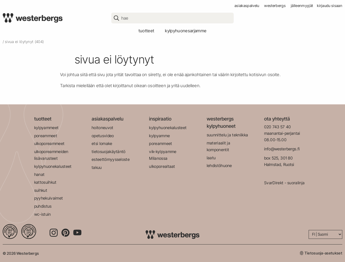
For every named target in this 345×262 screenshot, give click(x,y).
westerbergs (275, 5)
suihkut (40, 190)
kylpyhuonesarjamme (185, 30)
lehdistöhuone (219, 165)
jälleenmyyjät (302, 5)
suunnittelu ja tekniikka (227, 134)
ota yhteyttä (277, 119)
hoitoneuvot (102, 127)
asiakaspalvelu (246, 5)
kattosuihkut (45, 182)
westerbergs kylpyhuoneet (221, 122)
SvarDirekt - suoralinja (284, 182)
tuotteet (146, 30)
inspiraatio (160, 119)
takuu (97, 167)
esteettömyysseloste (111, 159)
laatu (211, 157)
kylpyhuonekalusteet (53, 166)
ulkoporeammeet (49, 143)
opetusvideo (103, 135)
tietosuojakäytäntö (109, 151)
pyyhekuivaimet (48, 198)
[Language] (325, 234)
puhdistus (43, 206)
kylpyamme (159, 135)
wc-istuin (42, 214)
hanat (39, 174)
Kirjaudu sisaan (329, 5)
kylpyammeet (46, 127)
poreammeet (45, 135)
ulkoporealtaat (162, 166)
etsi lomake (102, 143)
